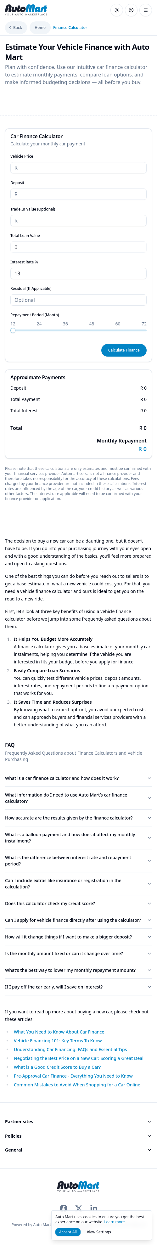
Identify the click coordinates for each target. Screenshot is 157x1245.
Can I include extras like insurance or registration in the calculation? (78, 883)
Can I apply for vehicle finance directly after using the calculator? (78, 920)
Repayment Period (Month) (34, 315)
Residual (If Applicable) (30, 288)
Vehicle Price (21, 156)
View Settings (99, 1232)
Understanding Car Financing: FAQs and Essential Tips (70, 1049)
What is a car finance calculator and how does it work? (78, 778)
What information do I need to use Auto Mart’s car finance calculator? (78, 798)
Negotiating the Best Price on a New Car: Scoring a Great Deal (78, 1058)
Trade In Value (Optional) (32, 209)
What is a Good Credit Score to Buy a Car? (57, 1067)
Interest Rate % (24, 262)
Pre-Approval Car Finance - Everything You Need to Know (73, 1076)
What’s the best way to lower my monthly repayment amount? (78, 970)
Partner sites (78, 1121)
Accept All (68, 1232)
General (78, 1150)
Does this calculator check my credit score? (78, 903)
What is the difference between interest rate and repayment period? (78, 860)
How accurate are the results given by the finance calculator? (78, 818)
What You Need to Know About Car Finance (59, 1032)
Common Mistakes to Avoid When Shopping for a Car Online (77, 1085)
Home (40, 27)
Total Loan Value (25, 235)
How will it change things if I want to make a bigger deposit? (78, 937)
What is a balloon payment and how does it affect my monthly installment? (78, 837)
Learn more (114, 1222)
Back (15, 27)
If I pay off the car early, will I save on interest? (78, 987)
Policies (78, 1136)
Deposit (17, 182)
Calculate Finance (124, 350)
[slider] (12, 330)
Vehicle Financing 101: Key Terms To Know (58, 1041)
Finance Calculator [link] (70, 27)
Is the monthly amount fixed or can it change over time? (78, 953)
